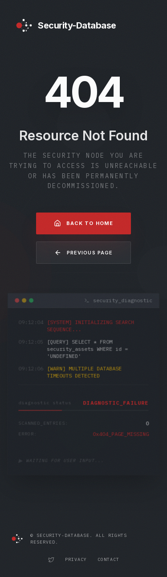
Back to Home (83, 223)
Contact (108, 559)
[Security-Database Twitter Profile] (51, 560)
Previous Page (83, 252)
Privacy (76, 559)
